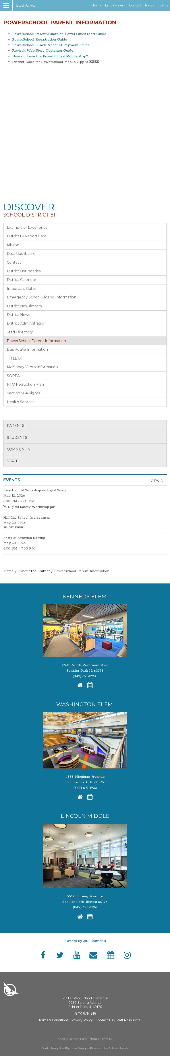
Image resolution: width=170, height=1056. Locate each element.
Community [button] (18, 449)
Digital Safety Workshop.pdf (31, 507)
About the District (34, 571)
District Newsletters (24, 306)
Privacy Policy (82, 1020)
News (149, 5)
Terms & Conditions (53, 1020)
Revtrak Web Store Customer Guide (42, 50)
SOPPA (13, 376)
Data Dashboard (21, 253)
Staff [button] (12, 461)
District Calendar (21, 280)
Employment (116, 5)
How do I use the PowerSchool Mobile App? (50, 56)
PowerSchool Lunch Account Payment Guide (51, 45)
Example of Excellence (27, 227)
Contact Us (104, 1020)
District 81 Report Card (27, 236)
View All (159, 481)
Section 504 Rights (23, 393)
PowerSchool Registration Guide (39, 39)
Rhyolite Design (76, 1048)
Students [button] (17, 437)
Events (162, 5)
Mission (13, 245)
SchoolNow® (118, 1048)
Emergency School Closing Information (41, 297)
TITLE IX (14, 358)
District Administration (26, 323)
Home (96, 5)
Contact (135, 5)
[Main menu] (19, 5)
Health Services (20, 402)
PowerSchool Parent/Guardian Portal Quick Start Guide (59, 34)
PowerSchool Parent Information (36, 341)
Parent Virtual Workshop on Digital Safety (34, 490)
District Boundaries (24, 271)
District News (18, 315)
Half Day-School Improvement (26, 518)
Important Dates (21, 288)
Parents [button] (15, 426)
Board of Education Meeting (24, 538)
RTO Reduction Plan (25, 384)
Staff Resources (128, 1020)
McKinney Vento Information (32, 367)
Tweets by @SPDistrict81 (85, 941)
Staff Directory (20, 332)
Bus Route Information (27, 349)
